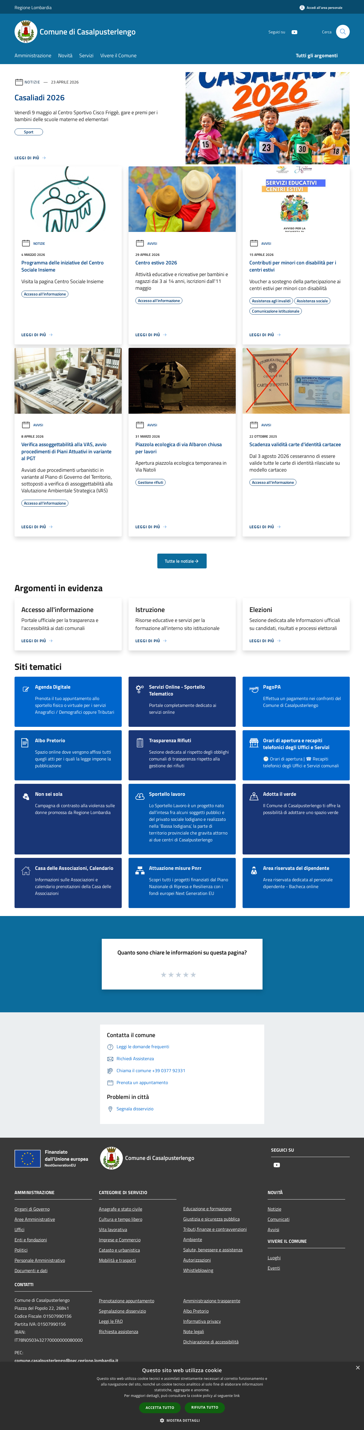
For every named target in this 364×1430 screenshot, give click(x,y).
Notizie (32, 82)
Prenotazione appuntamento (126, 1300)
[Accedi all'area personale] (321, 7)
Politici (21, 1250)
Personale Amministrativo (40, 1260)
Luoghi (274, 1257)
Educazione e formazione (207, 1208)
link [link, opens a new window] (237, 1395)
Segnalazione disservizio (122, 1310)
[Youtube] (292, 31)
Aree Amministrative (35, 1219)
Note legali (193, 1331)
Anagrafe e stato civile (120, 1208)
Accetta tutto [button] (160, 1407)
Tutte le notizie (182, 561)
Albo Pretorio (196, 1310)
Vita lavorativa (113, 1229)
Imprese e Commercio (120, 1239)
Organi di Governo (32, 1208)
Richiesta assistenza (118, 1331)
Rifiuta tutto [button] (204, 1407)
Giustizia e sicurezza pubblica (211, 1218)
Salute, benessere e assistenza (213, 1249)
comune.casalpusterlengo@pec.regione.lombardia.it (66, 1360)
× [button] (357, 1368)
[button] (182, 1420)
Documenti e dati (31, 1270)
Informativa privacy (202, 1321)
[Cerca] (343, 31)
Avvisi (146, 243)
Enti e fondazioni (31, 1239)
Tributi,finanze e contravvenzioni (215, 1229)
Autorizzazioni (197, 1259)
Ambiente (192, 1239)
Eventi (274, 1267)
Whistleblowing (198, 1270)
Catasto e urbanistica (119, 1250)
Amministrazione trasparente (211, 1300)
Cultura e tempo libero (120, 1219)
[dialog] (182, 1396)
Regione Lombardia (33, 7)
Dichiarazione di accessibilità (211, 1341)
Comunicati (279, 1219)
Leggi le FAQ (111, 1321)
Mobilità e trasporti (117, 1260)
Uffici (20, 1229)
